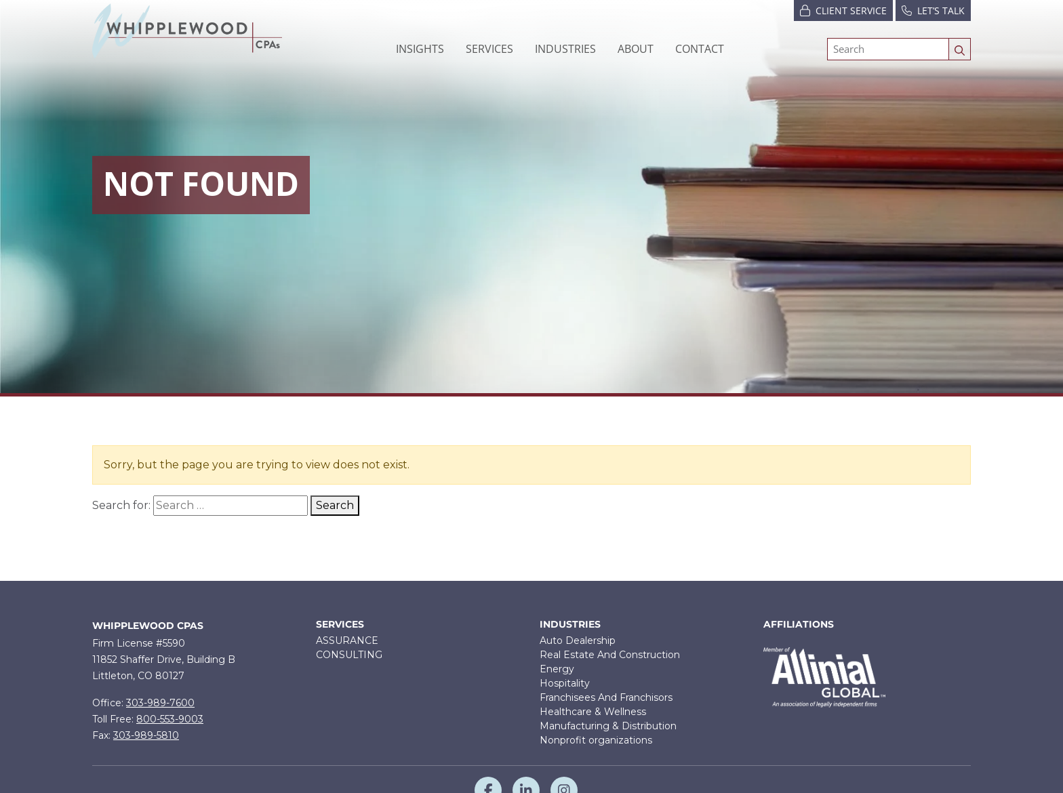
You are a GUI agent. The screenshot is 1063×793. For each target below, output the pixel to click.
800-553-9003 (169, 719)
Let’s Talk (933, 10)
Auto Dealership (578, 640)
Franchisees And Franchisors (606, 697)
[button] (489, 48)
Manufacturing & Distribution (608, 726)
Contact (699, 48)
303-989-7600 (160, 703)
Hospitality (565, 683)
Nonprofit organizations (596, 740)
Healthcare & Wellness (593, 712)
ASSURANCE (347, 640)
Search (335, 505)
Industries (570, 624)
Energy (557, 669)
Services (340, 624)
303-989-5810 (146, 735)
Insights (420, 48)
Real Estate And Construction (610, 655)
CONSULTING (349, 655)
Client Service (843, 10)
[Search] (888, 49)
